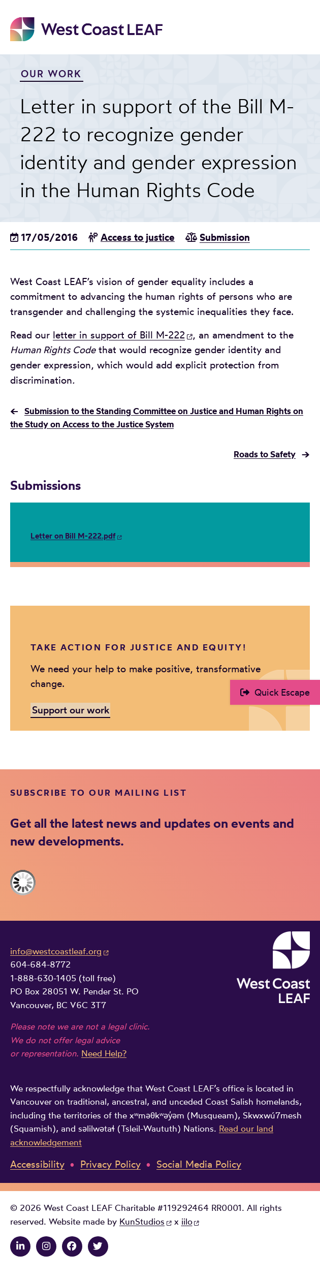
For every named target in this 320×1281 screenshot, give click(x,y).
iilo (187, 1221)
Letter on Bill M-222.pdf (72, 536)
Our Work (51, 74)
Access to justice (138, 237)
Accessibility (37, 1164)
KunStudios (142, 1221)
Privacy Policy (110, 1164)
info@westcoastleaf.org (56, 951)
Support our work (70, 709)
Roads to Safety (265, 454)
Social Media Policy (198, 1164)
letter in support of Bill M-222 (119, 335)
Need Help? (103, 1053)
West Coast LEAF (86, 29)
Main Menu (303, 29)
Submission (225, 237)
